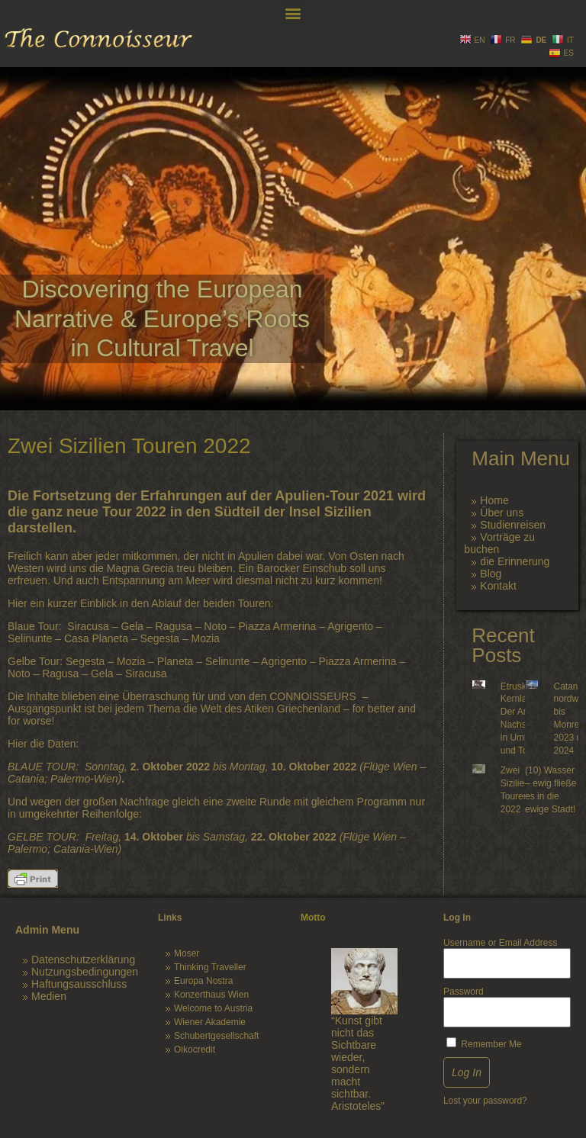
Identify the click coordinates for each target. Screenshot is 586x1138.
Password (463, 991)
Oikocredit (194, 1049)
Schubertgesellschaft (216, 1035)
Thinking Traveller (210, 967)
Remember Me (484, 1043)
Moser (186, 953)
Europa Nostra (203, 981)
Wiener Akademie (210, 1022)
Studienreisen (513, 525)
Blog (490, 573)
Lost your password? (485, 1100)
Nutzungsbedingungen (84, 972)
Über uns (501, 512)
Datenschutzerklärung (83, 959)
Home (494, 500)
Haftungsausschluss (79, 984)
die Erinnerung (514, 561)
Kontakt (498, 586)
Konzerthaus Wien (211, 994)
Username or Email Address (500, 942)
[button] (293, 12)
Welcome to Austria (213, 1008)
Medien (48, 996)
